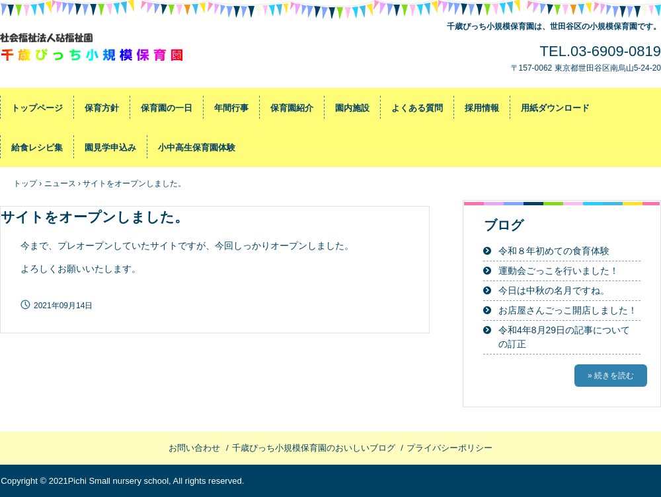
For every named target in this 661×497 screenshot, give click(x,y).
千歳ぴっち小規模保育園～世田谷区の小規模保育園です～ (93, 50)
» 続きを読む (611, 375)
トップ (25, 183)
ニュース (60, 183)
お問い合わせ (194, 448)
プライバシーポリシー (449, 448)
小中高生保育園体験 (196, 147)
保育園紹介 (291, 108)
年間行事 (231, 108)
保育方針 (102, 108)
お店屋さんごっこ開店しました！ (567, 310)
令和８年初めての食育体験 (553, 251)
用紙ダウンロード (555, 108)
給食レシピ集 (37, 147)
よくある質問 (417, 108)
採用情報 (482, 108)
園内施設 (352, 108)
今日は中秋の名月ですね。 (553, 290)
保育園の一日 (166, 108)
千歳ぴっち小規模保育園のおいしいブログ (313, 448)
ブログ (504, 225)
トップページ (37, 108)
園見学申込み (110, 147)
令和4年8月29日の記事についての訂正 (564, 337)
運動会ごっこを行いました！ (558, 270)
